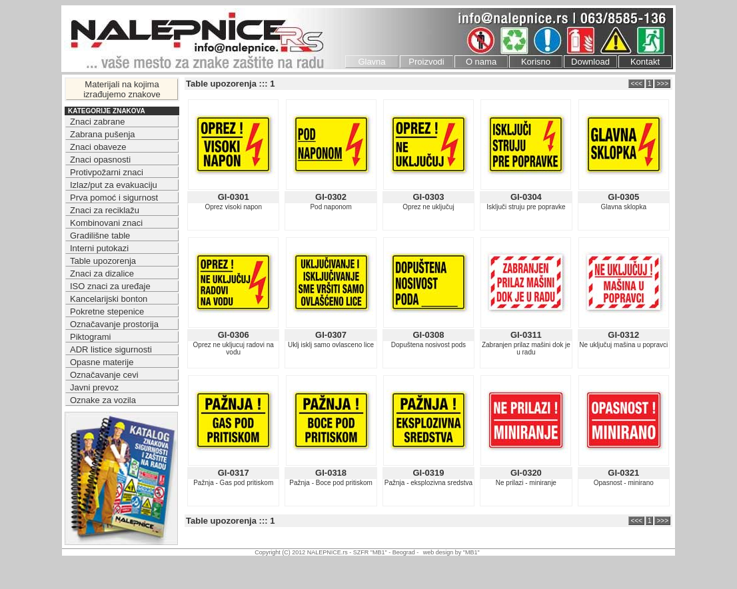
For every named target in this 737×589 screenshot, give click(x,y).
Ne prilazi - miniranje (526, 482)
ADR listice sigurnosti (111, 349)
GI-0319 (428, 473)
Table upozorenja (103, 261)
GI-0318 (331, 473)
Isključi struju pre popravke (525, 207)
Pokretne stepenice (107, 311)
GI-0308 (428, 335)
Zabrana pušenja (102, 134)
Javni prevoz (94, 387)
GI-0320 (526, 473)
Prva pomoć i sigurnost (114, 198)
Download (590, 62)
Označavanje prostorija (114, 324)
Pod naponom (330, 207)
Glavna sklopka (623, 207)
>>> (662, 83)
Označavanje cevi (104, 375)
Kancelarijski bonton (108, 299)
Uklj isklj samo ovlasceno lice (331, 344)
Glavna (371, 62)
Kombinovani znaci (106, 223)
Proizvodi (426, 62)
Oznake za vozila (103, 400)
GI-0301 (233, 197)
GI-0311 (526, 335)
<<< (636, 83)
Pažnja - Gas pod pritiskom (233, 482)
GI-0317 (233, 473)
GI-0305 (623, 197)
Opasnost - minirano (624, 482)
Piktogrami (90, 337)
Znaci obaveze (98, 147)
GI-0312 (623, 335)
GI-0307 (331, 335)
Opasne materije (101, 362)
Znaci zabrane (97, 122)
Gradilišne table (100, 236)
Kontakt (645, 62)
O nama (481, 62)
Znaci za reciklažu (104, 210)
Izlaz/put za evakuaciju (113, 185)
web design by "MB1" (451, 552)
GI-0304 (526, 197)
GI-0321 (623, 473)
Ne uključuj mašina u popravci (623, 344)
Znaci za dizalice (102, 274)
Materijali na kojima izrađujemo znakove (122, 89)
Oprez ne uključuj (428, 207)
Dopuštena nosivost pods (428, 344)
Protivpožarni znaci (106, 172)
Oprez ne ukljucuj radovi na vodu (233, 348)
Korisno (535, 62)
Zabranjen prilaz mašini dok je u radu (526, 348)
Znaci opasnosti (100, 160)
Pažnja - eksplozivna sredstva (428, 482)
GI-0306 (233, 335)
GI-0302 (331, 197)
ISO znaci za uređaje (110, 286)
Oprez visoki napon (233, 207)
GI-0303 (428, 197)
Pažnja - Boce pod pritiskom (330, 482)
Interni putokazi (99, 248)
